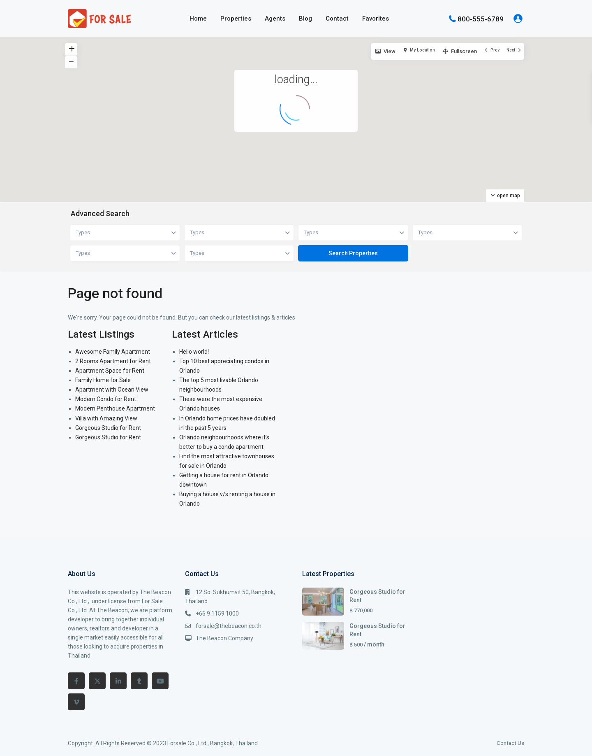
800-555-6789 (481, 18)
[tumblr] (139, 680)
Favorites (375, 18)
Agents (275, 18)
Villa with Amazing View (106, 418)
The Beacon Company (224, 638)
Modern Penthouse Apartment (115, 408)
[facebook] (76, 680)
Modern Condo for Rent (105, 399)
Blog (305, 18)
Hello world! (194, 351)
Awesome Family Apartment (112, 351)
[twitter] (97, 680)
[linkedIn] (118, 680)
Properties (235, 18)
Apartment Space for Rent (109, 370)
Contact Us (510, 743)
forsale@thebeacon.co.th (228, 626)
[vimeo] (76, 701)
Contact (337, 18)
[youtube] (160, 680)
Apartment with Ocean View (111, 389)
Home (198, 18)
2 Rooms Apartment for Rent (113, 361)
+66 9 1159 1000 (217, 613)
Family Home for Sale (103, 380)
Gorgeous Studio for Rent (108, 428)
